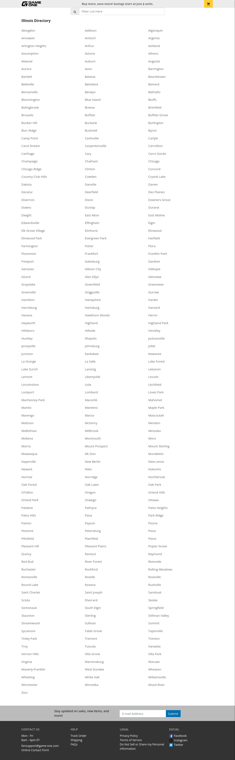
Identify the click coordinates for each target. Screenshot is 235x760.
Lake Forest (156, 361)
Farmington (29, 246)
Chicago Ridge (31, 169)
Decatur (27, 192)
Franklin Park (157, 253)
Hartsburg (92, 307)
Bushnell (91, 130)
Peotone (27, 531)
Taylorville (155, 631)
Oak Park (154, 484)
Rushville (154, 585)
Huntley (27, 338)
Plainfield (91, 538)
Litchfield (154, 384)
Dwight (26, 215)
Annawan (28, 38)
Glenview (154, 277)
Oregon (90, 492)
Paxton (26, 523)
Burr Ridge (29, 130)
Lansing (90, 369)
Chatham (91, 161)
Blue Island (93, 100)
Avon (88, 69)
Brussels (27, 115)
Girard (25, 277)
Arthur (89, 46)
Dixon (89, 200)
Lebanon (154, 369)
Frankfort (91, 253)
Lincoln (153, 377)
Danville (90, 184)
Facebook (178, 736)
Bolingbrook (30, 107)
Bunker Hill (29, 123)
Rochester (28, 569)
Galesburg (92, 261)
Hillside (90, 330)
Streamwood (30, 623)
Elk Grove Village (33, 230)
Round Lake (29, 585)
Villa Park (154, 654)
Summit (153, 623)
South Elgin (93, 608)
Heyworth (28, 323)
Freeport (27, 261)
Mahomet (155, 400)
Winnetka (91, 685)
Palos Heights (158, 508)
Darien (153, 184)
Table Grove (93, 631)
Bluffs (152, 100)
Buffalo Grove (158, 115)
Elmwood (155, 230)
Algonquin (155, 30)
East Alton (92, 215)
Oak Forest (29, 484)
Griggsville (92, 292)
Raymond (155, 554)
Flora (151, 246)
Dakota (26, 184)
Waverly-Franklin (33, 669)
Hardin (153, 300)
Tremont (91, 638)
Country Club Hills (34, 177)
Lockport (27, 392)
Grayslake (28, 284)
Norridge (91, 477)
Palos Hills (28, 515)
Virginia (26, 662)
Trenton (154, 638)
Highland (91, 323)
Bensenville (29, 92)
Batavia (90, 77)
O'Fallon (27, 492)
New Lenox (156, 461)
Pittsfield (27, 538)
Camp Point (29, 138)
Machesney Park (33, 400)
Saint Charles (30, 592)
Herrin (152, 315)
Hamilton (27, 300)
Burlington (155, 123)
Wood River (156, 685)
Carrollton (155, 146)
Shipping (76, 740)
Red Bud (27, 561)
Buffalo (90, 115)
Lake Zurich (29, 369)
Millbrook (91, 431)
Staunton (27, 615)
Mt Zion (90, 454)
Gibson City (93, 269)
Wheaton (154, 669)
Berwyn (90, 92)
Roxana (90, 585)
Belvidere (91, 84)
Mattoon (27, 423)
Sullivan (90, 623)
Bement (154, 84)
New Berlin (92, 461)
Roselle (90, 577)
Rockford (91, 569)
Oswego (90, 500)
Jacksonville (156, 338)
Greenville (28, 292)
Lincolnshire (30, 384)
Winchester (29, 685)
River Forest (93, 561)
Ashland (154, 46)
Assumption (29, 53)
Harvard (154, 307)
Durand (153, 207)
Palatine (27, 508)
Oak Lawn (92, 484)
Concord (154, 169)
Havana (26, 315)
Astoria (90, 53)
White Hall (92, 677)
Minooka (154, 431)
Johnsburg (92, 346)
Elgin (151, 223)
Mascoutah (156, 415)
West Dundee (94, 669)
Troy (24, 646)
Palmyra (91, 508)
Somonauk (29, 608)
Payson (90, 523)
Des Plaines (156, 192)
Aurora (26, 69)
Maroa (89, 415)
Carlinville (92, 138)
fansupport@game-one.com (40, 746)
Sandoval (154, 592)
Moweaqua (29, 454)
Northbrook (156, 477)
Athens (153, 53)
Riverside (154, 561)
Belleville (27, 84)
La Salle (90, 361)
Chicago (154, 161)
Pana (88, 515)
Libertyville (92, 377)
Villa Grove (92, 654)
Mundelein (156, 454)
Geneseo (27, 269)
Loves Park (156, 392)
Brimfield (154, 107)
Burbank (91, 123)
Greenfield (92, 284)
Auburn (90, 61)
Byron (152, 130)
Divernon (27, 200)
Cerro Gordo (157, 154)
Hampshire (93, 300)
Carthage (27, 154)
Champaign (29, 161)
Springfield (156, 608)
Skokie (152, 600)
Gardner (154, 261)
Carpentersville (95, 146)
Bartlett (26, 77)
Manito (26, 407)
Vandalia (154, 646)
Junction (27, 354)
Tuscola (90, 646)
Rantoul (90, 554)
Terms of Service (131, 740)
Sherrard (91, 600)
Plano (152, 538)
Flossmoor (28, 253)
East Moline (156, 215)
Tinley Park (29, 638)
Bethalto (154, 92)
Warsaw (154, 662)
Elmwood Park (31, 238)
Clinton (90, 169)
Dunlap (90, 207)
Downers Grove (159, 200)
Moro (152, 438)
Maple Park (156, 407)
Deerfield (91, 192)
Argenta (154, 38)
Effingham (92, 223)
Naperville (28, 461)
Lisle (88, 384)
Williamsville (157, 677)
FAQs (74, 744)
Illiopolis (91, 338)
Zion (24, 692)
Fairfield (154, 238)
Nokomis (154, 469)
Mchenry (91, 423)
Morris (26, 446)
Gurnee (153, 292)
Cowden (91, 177)
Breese (90, 107)
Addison (91, 30)
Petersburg (93, 531)
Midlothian (29, 431)
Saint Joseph (94, 592)
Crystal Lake (156, 177)
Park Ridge (155, 515)
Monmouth (93, 438)
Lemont (26, 377)
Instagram (178, 740)
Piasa (152, 531)
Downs (26, 207)
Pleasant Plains (95, 546)
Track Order (79, 736)
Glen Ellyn (92, 277)
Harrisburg (29, 307)
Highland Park (158, 323)
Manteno (91, 407)
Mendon (154, 423)
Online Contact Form (35, 750)
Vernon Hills (30, 654)
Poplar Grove (157, 546)
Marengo (27, 415)
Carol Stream (30, 146)
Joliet (151, 346)
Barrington (156, 69)
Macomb (91, 400)
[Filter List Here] (121, 11)
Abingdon (28, 30)
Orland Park (30, 500)
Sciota (25, 600)
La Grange (28, 361)
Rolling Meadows (160, 569)
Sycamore (28, 631)
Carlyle (153, 138)
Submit (173, 714)
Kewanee (154, 354)
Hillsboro (27, 330)
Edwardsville (30, 223)
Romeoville (29, 577)
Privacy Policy (129, 736)
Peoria (152, 523)
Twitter (176, 745)
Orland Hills (156, 492)
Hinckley (154, 330)
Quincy (26, 554)
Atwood (26, 61)
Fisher (89, 246)
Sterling (90, 615)
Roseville (154, 577)
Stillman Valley (158, 615)
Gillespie (154, 269)
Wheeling (28, 677)
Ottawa (153, 500)
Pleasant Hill (30, 546)
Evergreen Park (96, 238)
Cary (88, 154)
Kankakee (92, 354)
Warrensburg (94, 662)
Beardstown (156, 77)
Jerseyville (28, 346)
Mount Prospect (96, 446)
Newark (26, 469)
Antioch (90, 38)
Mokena (27, 438)
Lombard (91, 392)
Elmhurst (91, 230)
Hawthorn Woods (97, 315)
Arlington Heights (33, 46)
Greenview (155, 284)
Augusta (154, 61)
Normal (26, 477)
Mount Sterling (158, 446)
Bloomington (30, 100)
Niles (88, 469)
